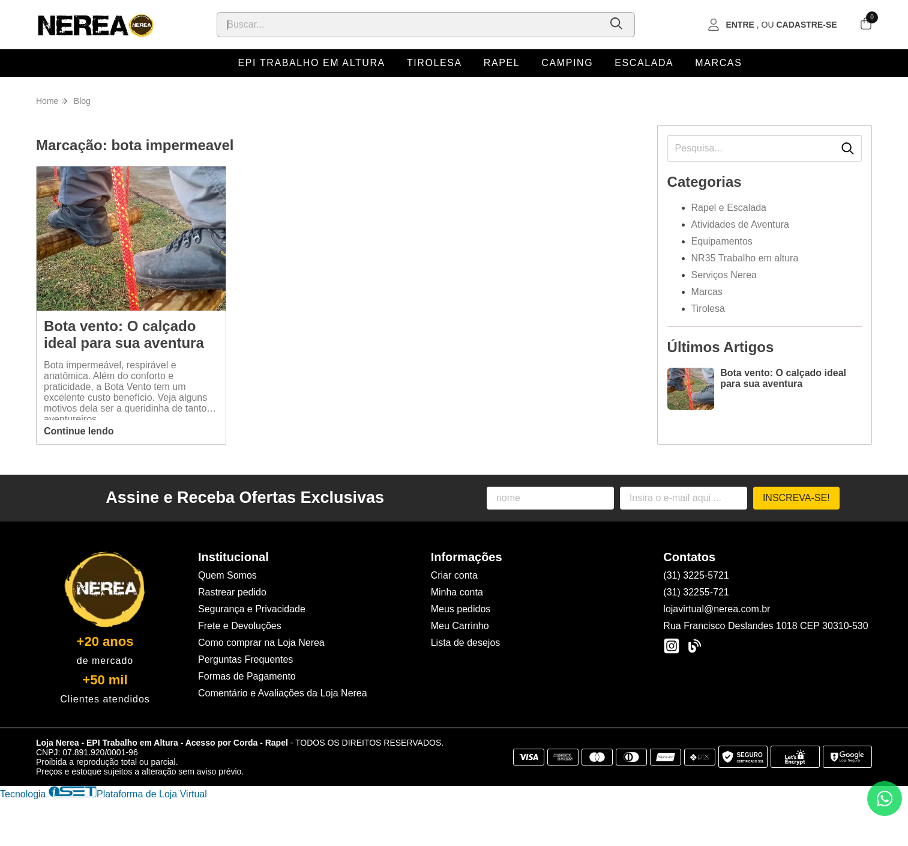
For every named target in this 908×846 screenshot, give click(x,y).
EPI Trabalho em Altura (311, 63)
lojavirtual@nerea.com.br (716, 609)
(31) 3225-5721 (696, 575)
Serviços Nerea (724, 275)
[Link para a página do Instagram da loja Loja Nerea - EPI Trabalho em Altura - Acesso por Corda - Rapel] (671, 646)
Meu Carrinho (460, 626)
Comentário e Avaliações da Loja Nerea (282, 693)
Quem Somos (227, 575)
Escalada (644, 63)
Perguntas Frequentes (245, 659)
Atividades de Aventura (740, 224)
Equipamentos (722, 241)
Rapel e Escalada (728, 207)
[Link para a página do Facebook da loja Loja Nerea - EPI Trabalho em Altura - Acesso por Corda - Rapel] (694, 646)
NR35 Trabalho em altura (745, 258)
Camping (567, 63)
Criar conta (454, 575)
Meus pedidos (461, 609)
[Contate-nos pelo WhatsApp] (884, 798)
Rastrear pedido (232, 592)
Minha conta (457, 592)
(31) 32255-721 (696, 592)
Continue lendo (78, 431)
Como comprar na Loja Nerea (261, 643)
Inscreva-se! (796, 498)
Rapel (502, 63)
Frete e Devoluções (239, 626)
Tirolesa (434, 63)
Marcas (718, 63)
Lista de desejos (466, 643)
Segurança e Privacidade (251, 609)
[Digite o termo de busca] (408, 25)
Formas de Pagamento (247, 676)
